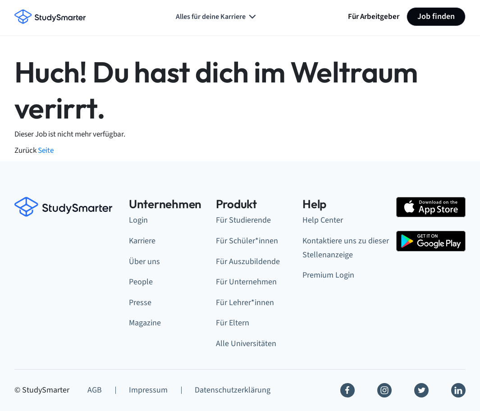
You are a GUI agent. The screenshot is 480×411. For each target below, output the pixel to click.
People (141, 282)
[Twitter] (421, 390)
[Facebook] (347, 390)
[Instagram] (384, 390)
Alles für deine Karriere (217, 16)
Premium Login (328, 275)
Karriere (142, 241)
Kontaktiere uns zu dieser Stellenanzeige (345, 247)
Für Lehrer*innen (245, 302)
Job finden (436, 16)
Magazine (145, 323)
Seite (46, 150)
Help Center (322, 220)
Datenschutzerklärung (232, 390)
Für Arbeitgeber (373, 16)
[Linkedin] (458, 390)
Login (138, 220)
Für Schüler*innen (247, 241)
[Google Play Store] (431, 241)
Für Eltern (232, 323)
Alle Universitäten (246, 343)
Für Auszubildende (248, 261)
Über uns (144, 261)
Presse (140, 302)
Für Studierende (243, 220)
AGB (94, 390)
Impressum (148, 390)
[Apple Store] (431, 207)
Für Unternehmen (246, 282)
